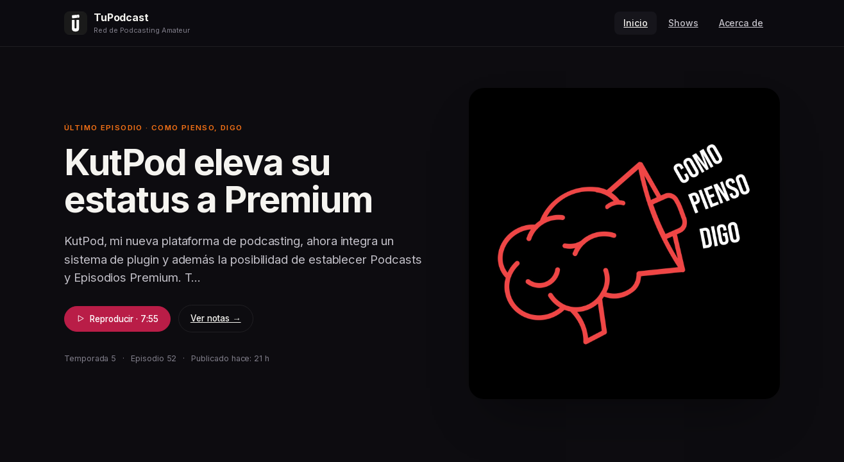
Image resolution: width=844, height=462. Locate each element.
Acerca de (741, 22)
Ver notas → (215, 318)
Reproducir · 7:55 (117, 319)
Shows (683, 22)
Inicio (635, 22)
